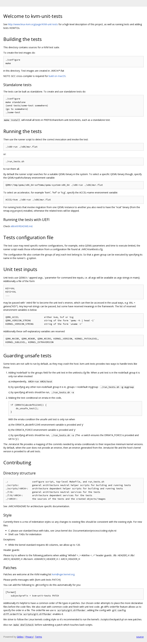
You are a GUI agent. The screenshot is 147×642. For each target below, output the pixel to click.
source (140, 636)
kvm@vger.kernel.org (63, 574)
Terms (38, 636)
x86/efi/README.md (21, 226)
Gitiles (20, 636)
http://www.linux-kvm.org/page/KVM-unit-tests (33, 24)
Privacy (29, 636)
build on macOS (57, 76)
